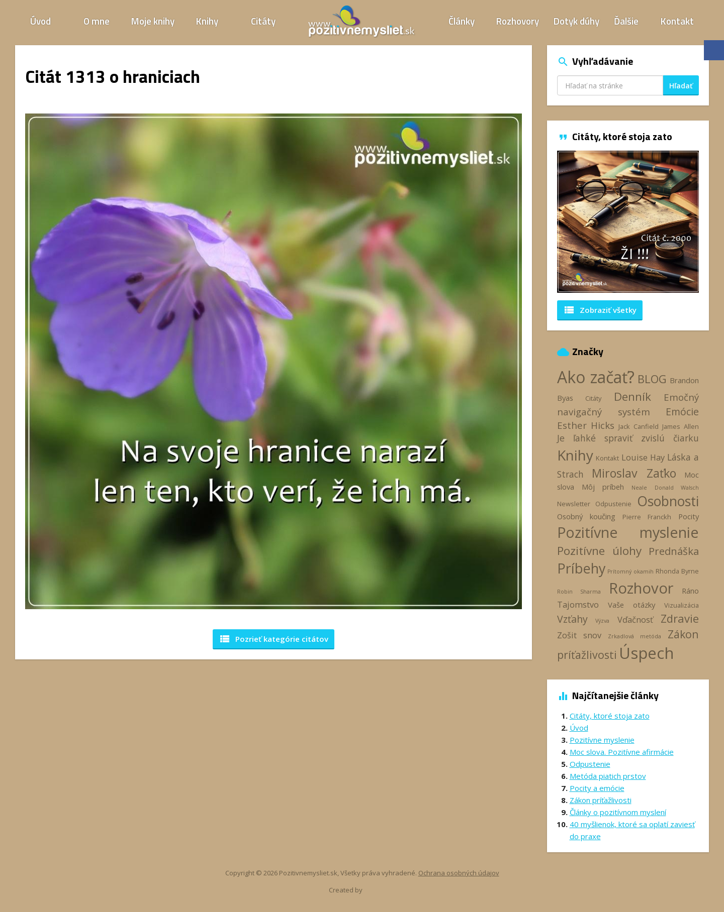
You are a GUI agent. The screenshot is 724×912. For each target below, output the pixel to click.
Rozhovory (517, 21)
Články (461, 21)
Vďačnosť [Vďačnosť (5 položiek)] (635, 619)
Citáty (263, 21)
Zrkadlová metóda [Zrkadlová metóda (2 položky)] (634, 636)
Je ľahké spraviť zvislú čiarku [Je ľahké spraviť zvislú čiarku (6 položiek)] (628, 438)
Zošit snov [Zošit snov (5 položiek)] (579, 635)
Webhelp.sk (381, 889)
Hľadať (681, 85)
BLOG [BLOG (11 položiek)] (652, 378)
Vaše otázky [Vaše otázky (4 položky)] (631, 605)
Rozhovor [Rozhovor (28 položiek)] (641, 588)
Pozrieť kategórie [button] (273, 639)
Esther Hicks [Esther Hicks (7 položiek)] (586, 425)
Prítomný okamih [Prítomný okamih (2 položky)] (630, 571)
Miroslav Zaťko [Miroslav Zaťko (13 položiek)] (634, 473)
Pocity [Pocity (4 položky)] (688, 516)
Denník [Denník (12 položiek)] (632, 396)
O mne (96, 21)
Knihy (207, 21)
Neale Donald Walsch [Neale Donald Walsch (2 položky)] (665, 487)
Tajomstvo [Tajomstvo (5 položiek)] (578, 604)
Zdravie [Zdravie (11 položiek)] (680, 618)
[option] (628, 222)
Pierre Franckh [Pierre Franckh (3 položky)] (646, 516)
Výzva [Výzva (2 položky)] (602, 620)
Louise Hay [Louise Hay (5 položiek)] (643, 457)
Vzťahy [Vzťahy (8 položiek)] (572, 619)
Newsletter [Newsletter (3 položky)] (573, 503)
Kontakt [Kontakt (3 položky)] (607, 458)
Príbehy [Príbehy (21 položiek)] (581, 568)
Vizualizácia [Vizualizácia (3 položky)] (681, 605)
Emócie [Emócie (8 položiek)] (682, 411)
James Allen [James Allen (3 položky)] (680, 426)
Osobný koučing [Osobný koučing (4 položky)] (586, 516)
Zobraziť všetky (600, 310)
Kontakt (677, 21)
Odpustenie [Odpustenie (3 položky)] (613, 503)
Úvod (40, 21)
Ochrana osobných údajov (458, 872)
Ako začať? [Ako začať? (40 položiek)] (596, 377)
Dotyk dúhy (576, 21)
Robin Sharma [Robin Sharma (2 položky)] (579, 591)
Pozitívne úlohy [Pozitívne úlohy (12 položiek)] (599, 550)
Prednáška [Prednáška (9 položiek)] (674, 551)
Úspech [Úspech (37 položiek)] (646, 652)
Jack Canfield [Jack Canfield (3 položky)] (638, 426)
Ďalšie (626, 21)
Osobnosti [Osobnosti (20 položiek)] (668, 501)
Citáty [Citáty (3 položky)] (593, 398)
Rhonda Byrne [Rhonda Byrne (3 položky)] (677, 571)
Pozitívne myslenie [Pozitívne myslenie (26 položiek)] (628, 532)
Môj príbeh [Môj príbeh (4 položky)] (603, 487)
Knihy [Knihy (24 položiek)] (575, 455)
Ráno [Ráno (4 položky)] (690, 591)
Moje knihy (152, 21)
